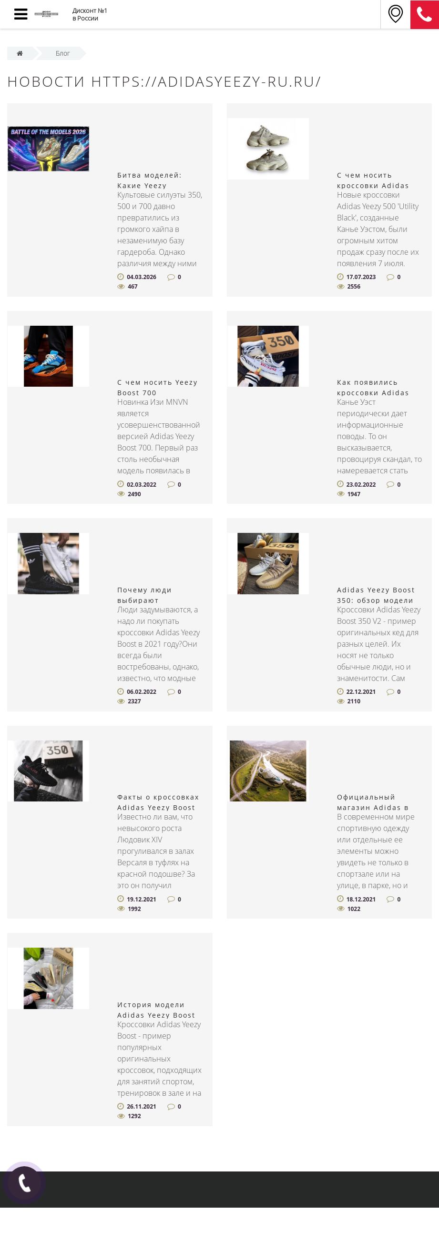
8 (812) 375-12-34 (424, 14)
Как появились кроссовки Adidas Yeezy (373, 393)
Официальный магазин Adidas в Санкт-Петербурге (374, 807)
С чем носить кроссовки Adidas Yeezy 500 (373, 185)
